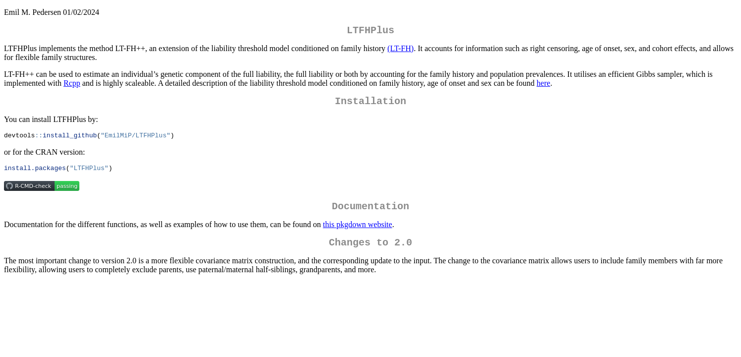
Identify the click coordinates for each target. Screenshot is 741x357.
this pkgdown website (357, 232)
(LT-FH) (400, 50)
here (544, 85)
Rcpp (71, 85)
